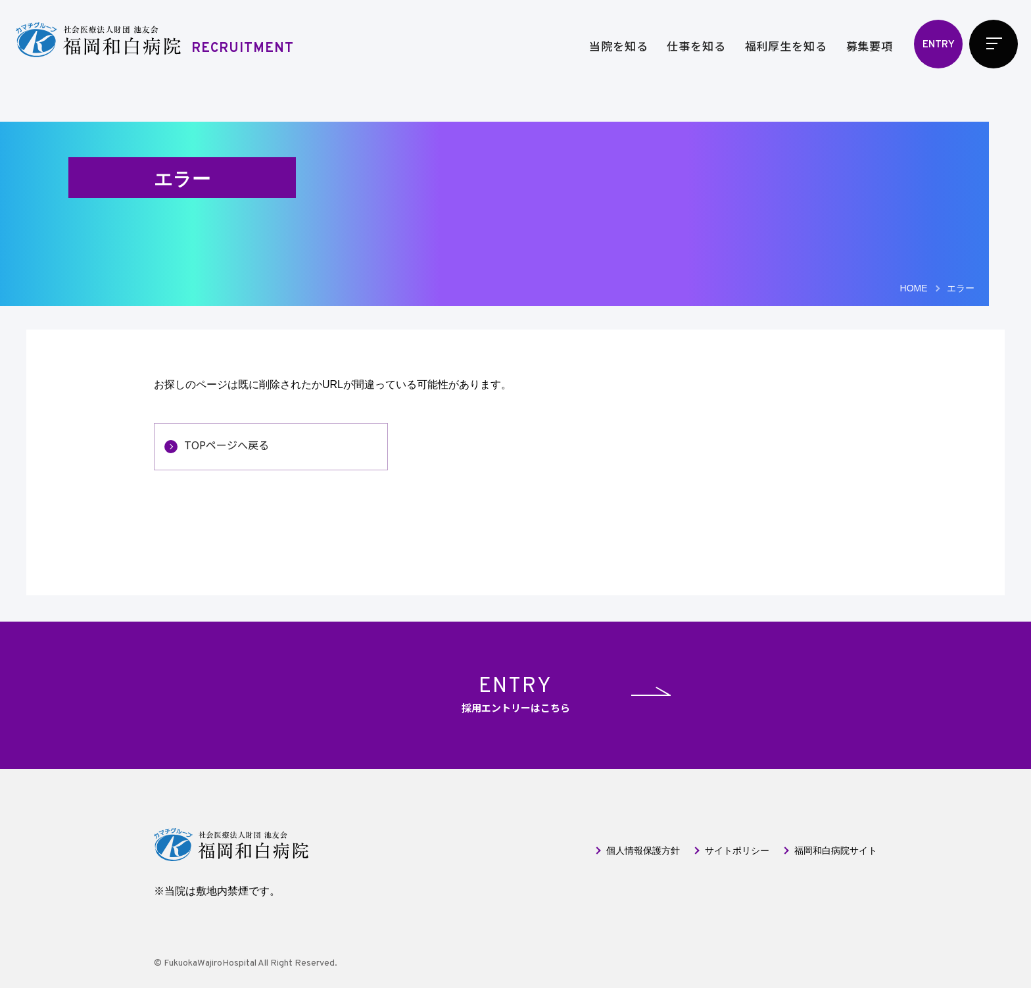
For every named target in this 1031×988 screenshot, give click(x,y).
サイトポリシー (737, 850)
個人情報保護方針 (643, 850)
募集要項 (869, 45)
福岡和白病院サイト (835, 850)
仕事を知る (696, 45)
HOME (914, 288)
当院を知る (618, 45)
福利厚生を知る (786, 45)
